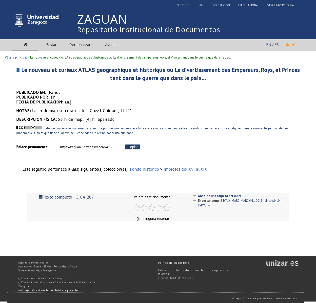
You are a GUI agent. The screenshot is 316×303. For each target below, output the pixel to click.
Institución (221, 5)
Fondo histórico (144, 169)
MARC (235, 201)
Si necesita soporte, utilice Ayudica (37, 270)
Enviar (51, 44)
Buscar (38, 266)
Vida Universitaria (280, 5)
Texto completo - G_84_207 (66, 197)
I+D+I (201, 5)
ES (277, 44)
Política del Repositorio (173, 262)
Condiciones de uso (42, 290)
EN (268, 44)
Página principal (16, 57)
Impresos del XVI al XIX (185, 169)
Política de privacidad (67, 290)
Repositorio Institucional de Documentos (148, 29)
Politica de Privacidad (286, 298)
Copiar (133, 147)
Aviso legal (24, 290)
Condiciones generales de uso (258, 298)
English (163, 277)
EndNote (267, 201)
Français (187, 277)
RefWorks (204, 205)
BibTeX (225, 201)
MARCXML (247, 201)
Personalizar (80, 44)
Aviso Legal (235, 298)
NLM (277, 201)
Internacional (248, 5)
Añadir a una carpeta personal (219, 196)
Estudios (182, 5)
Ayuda (110, 44)
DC (258, 201)
